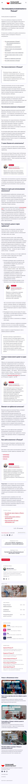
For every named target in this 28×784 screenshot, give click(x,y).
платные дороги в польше (9, 662)
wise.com (5, 458)
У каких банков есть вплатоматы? (13, 46)
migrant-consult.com (7, 606)
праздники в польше (8, 653)
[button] (2, 2)
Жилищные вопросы (16, 707)
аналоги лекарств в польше (9, 658)
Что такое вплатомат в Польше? (12, 41)
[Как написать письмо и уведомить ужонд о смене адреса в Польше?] (14, 591)
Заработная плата (16, 681)
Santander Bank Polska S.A (14, 375)
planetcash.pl (6, 456)
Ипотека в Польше (6, 707)
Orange (8, 625)
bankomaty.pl (6, 454)
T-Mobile (9, 629)
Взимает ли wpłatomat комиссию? (13, 58)
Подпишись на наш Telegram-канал (14, 167)
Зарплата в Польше (7, 647)
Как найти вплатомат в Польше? (12, 60)
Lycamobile (9, 637)
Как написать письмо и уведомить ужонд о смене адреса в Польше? (14, 594)
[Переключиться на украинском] (13, 16)
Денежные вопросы (21, 532)
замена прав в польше (8, 667)
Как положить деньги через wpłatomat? (14, 52)
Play (8, 633)
